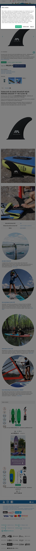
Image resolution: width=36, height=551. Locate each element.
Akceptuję (18, 26)
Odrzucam (26, 26)
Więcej (32, 26)
